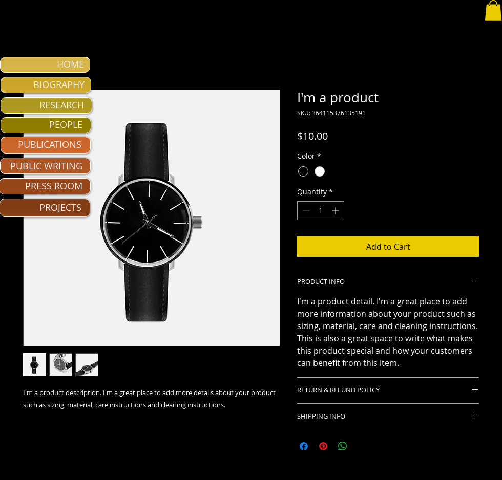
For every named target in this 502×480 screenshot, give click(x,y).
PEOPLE (65, 124)
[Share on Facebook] (304, 446)
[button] (493, 10)
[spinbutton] (320, 211)
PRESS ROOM (53, 186)
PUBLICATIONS (49, 144)
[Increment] (336, 211)
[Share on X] (362, 446)
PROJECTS (60, 207)
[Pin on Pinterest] (323, 446)
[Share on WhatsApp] (343, 446)
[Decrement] (305, 211)
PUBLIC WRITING (46, 166)
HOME (70, 64)
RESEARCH (61, 105)
